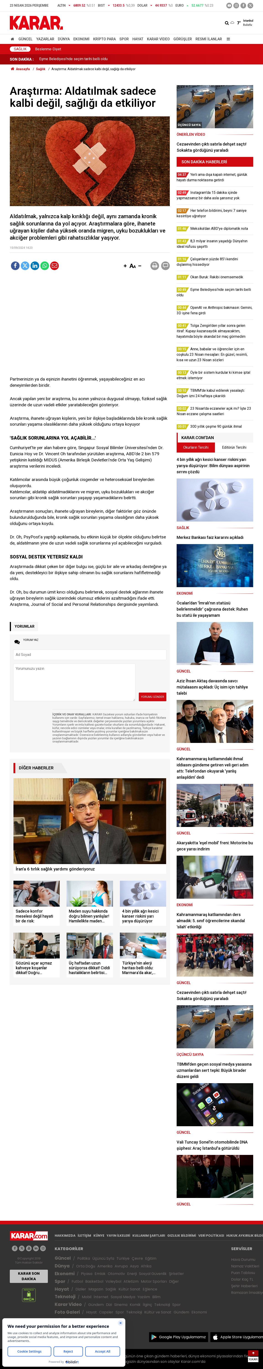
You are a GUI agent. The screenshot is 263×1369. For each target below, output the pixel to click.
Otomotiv (116, 1273)
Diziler (80, 1289)
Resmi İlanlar (209, 39)
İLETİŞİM (84, 1235)
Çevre (137, 1258)
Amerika (104, 1266)
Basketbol (94, 1281)
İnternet (101, 1297)
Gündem (96, 1304)
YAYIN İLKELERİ (118, 1235)
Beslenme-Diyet (48, 49)
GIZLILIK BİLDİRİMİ (181, 1235)
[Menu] (227, 39)
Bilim (156, 1297)
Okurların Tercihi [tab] (196, 447)
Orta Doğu (85, 1266)
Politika (83, 1258)
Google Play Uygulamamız (182, 1337)
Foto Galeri (67, 1312)
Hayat (137, 39)
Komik (135, 1304)
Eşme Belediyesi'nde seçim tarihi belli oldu (73, 59)
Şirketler (176, 1273)
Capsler (106, 1312)
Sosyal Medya (123, 1297)
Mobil (86, 1297)
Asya (134, 1266)
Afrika (146, 1266)
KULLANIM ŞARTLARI (148, 1235)
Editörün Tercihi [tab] (234, 447)
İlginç (147, 1304)
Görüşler (182, 39)
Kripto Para (104, 39)
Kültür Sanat (129, 1289)
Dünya (64, 39)
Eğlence (150, 1289)
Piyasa (86, 1273)
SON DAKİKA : (22, 59)
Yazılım (143, 1297)
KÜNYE (98, 1235)
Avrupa (121, 1266)
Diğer (174, 1281)
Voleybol (113, 1281)
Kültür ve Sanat (157, 1312)
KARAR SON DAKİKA (29, 1276)
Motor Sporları (154, 1281)
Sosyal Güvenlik (153, 1273)
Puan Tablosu (243, 1272)
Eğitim (150, 1258)
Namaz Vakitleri (245, 1266)
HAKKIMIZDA (65, 1235)
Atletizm (131, 1281)
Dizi (109, 1304)
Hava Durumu (243, 1259)
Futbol (77, 1281)
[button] (125, 266)
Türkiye (122, 1258)
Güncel (25, 39)
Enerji (132, 1273)
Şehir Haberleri (244, 1286)
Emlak (100, 1273)
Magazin (95, 1289)
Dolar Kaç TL (242, 1279)
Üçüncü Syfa (103, 1258)
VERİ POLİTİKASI (211, 1235)
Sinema (120, 1304)
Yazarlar (45, 39)
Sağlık (20, 49)
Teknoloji (65, 1297)
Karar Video (158, 39)
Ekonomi (81, 39)
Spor (124, 39)
